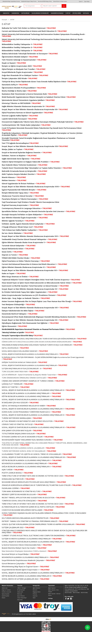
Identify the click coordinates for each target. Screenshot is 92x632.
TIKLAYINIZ (32, 78)
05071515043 (76, 592)
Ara (64, 6)
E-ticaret (43, 619)
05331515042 (68, 592)
